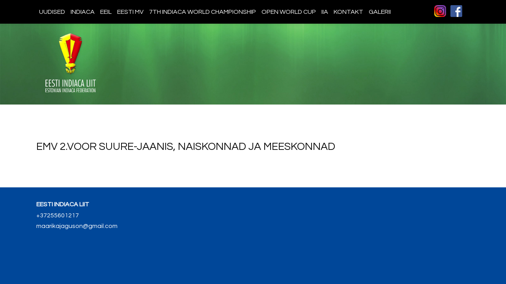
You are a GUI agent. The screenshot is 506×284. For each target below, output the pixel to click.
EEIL (106, 12)
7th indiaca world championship (202, 12)
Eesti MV (130, 12)
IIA (324, 12)
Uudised (52, 12)
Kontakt (348, 12)
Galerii (380, 12)
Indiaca (83, 12)
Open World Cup (288, 12)
